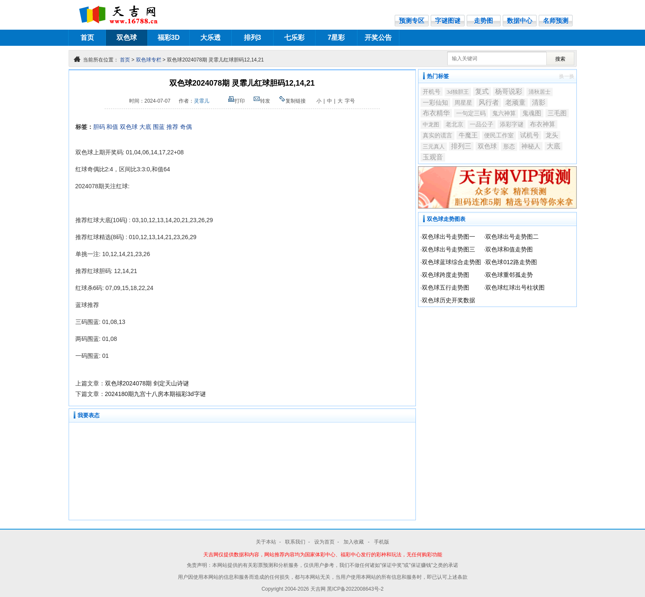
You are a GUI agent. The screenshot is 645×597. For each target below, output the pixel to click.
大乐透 (210, 37)
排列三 (461, 146)
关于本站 (266, 542)
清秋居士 (540, 92)
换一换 (566, 76)
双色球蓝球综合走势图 (451, 262)
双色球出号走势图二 (512, 236)
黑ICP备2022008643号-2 (355, 589)
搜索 (560, 59)
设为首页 (324, 542)
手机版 (381, 542)
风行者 (489, 102)
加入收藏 (354, 542)
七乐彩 (294, 37)
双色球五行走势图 (445, 287)
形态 (509, 146)
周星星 (463, 102)
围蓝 (159, 126)
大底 (145, 126)
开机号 (431, 91)
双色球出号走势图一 (448, 236)
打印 (236, 101)
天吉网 (318, 589)
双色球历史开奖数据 (448, 300)
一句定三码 (471, 113)
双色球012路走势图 (511, 262)
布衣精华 (436, 113)
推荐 (172, 126)
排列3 (252, 37)
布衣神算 (542, 124)
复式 (482, 91)
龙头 (551, 135)
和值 (112, 126)
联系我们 (295, 542)
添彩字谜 (511, 124)
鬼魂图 (531, 113)
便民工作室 (499, 135)
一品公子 (481, 124)
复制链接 (292, 101)
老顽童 (515, 102)
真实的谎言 (437, 135)
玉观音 (433, 157)
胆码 (99, 126)
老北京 (454, 124)
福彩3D (169, 37)
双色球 (126, 37)
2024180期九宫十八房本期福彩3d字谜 (155, 394)
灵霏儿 (201, 101)
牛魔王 (468, 135)
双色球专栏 (148, 60)
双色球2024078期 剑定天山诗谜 (147, 383)
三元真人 (434, 146)
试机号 (529, 135)
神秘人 (530, 146)
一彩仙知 (435, 102)
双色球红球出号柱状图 (515, 287)
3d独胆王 (458, 92)
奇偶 (186, 126)
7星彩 (336, 37)
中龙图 (431, 124)
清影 (538, 102)
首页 (87, 37)
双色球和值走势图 (509, 249)
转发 (261, 101)
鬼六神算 (504, 113)
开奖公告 (378, 37)
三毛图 (557, 113)
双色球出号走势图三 (448, 249)
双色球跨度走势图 (445, 274)
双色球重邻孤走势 (509, 274)
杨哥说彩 (508, 91)
